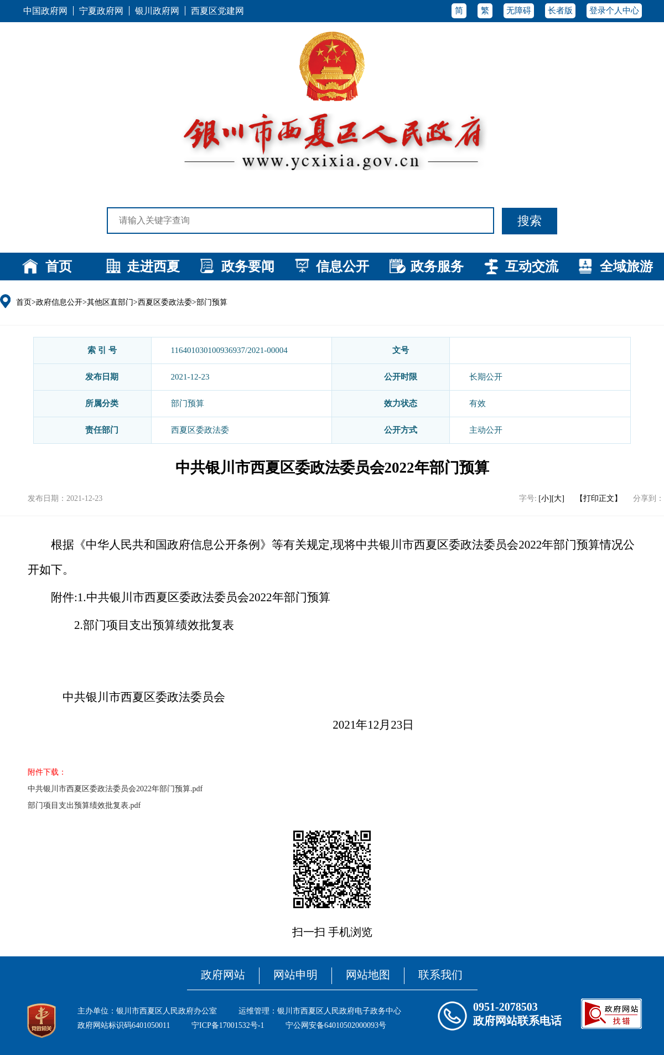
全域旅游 (626, 266)
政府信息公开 (59, 302)
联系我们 (440, 975)
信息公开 (342, 266)
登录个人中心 (614, 10)
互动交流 (531, 266)
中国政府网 (45, 11)
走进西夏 (153, 266)
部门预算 (211, 302)
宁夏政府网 (101, 11)
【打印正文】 (598, 498)
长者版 (560, 10)
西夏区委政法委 (165, 302)
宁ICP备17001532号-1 (227, 1025)
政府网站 (223, 975)
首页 (58, 266)
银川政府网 (157, 11)
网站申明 (295, 975)
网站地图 (368, 975)
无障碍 (518, 10)
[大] (558, 498)
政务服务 (437, 266)
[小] (544, 498)
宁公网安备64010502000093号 (336, 1025)
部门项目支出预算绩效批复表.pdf (84, 805)
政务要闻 (247, 266)
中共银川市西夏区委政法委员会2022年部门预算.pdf (115, 789)
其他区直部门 (110, 302)
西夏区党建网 (217, 11)
